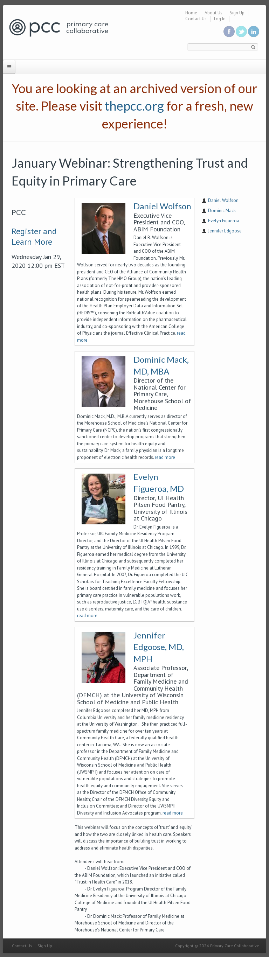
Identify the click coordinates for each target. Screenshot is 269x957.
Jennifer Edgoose (225, 231)
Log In (220, 19)
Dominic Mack (222, 211)
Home (191, 13)
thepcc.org (134, 105)
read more (165, 457)
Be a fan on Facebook (229, 31)
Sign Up (237, 13)
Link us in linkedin (253, 31)
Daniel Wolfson (162, 206)
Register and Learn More (34, 236)
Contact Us (196, 19)
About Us (213, 13)
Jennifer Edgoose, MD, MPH (158, 647)
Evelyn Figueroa (223, 221)
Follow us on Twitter (241, 31)
